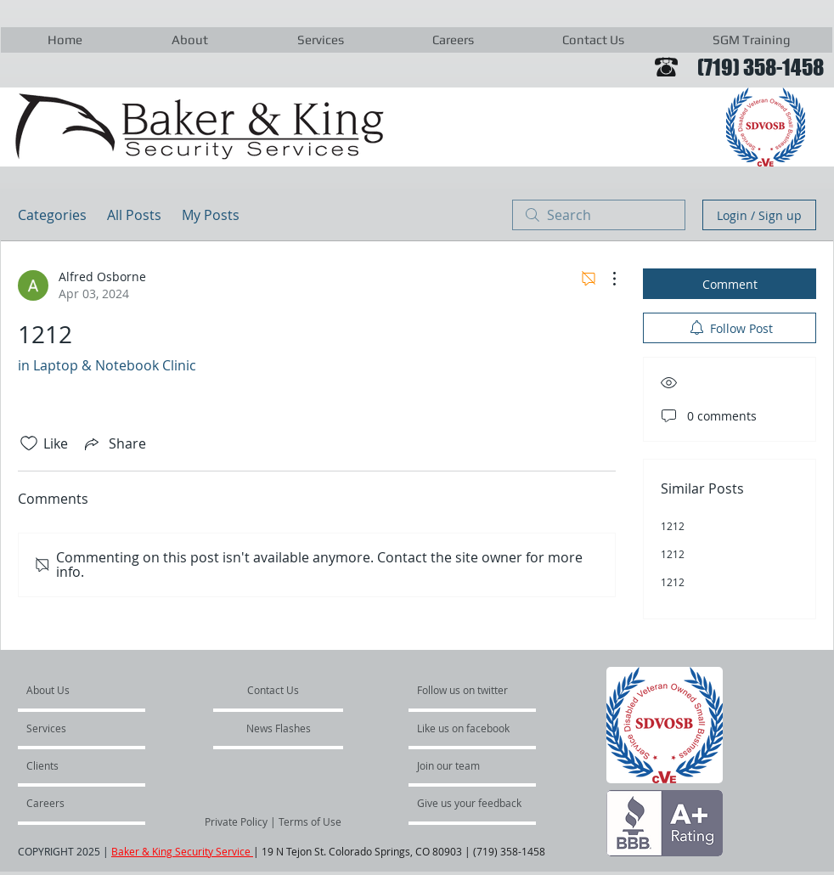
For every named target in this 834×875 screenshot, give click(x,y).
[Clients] (72, 765)
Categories (52, 215)
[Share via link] (114, 443)
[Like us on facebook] (468, 728)
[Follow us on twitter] (463, 690)
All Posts (134, 215)
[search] (598, 215)
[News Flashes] (278, 728)
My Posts (210, 215)
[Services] (75, 728)
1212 (673, 526)
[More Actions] (605, 278)
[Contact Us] (274, 690)
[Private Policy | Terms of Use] (273, 821)
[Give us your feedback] (478, 803)
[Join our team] (463, 765)
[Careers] (71, 803)
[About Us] (91, 690)
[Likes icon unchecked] (29, 443)
